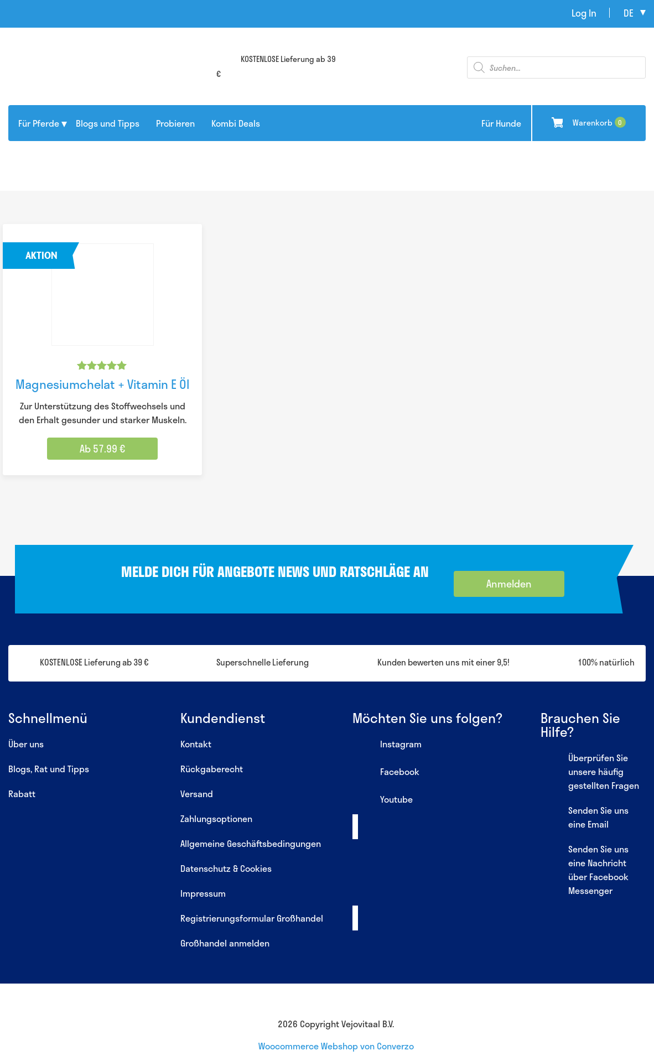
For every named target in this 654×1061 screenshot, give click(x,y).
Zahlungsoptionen (216, 818)
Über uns (26, 744)
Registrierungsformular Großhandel (251, 918)
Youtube (382, 800)
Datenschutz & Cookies (226, 868)
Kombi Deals (235, 123)
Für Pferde (38, 123)
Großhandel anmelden (224, 943)
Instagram (387, 745)
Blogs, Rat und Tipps (48, 769)
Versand (196, 793)
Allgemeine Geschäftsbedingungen (250, 843)
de (629, 13)
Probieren (175, 123)
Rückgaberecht (211, 769)
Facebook (385, 772)
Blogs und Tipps (107, 123)
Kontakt (195, 744)
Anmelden (509, 583)
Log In (584, 13)
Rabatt (21, 793)
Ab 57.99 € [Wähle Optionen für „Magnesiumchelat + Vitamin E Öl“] (102, 448)
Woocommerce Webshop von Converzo (336, 1046)
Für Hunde (501, 123)
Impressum (203, 893)
